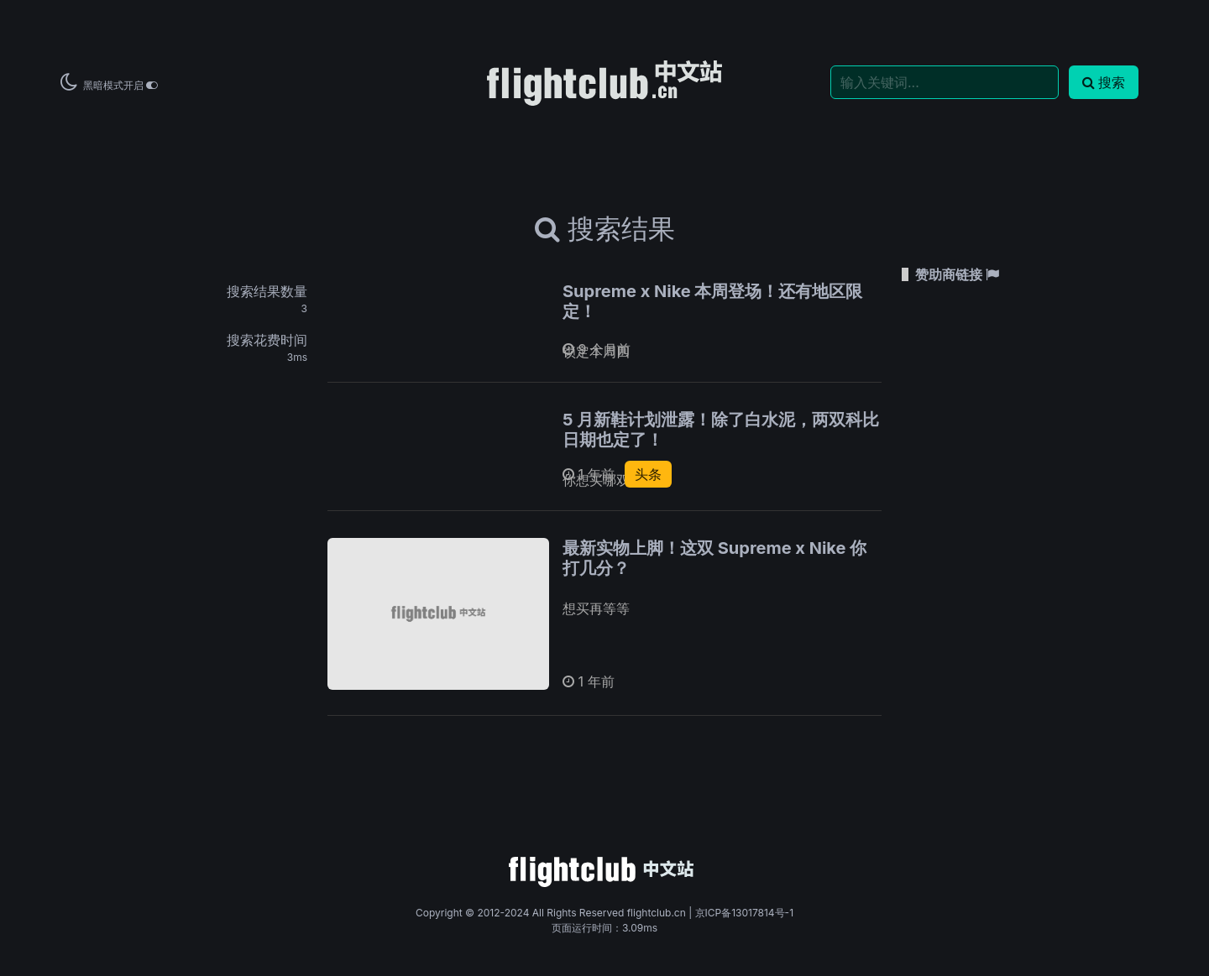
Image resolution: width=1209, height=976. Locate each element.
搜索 (1103, 82)
